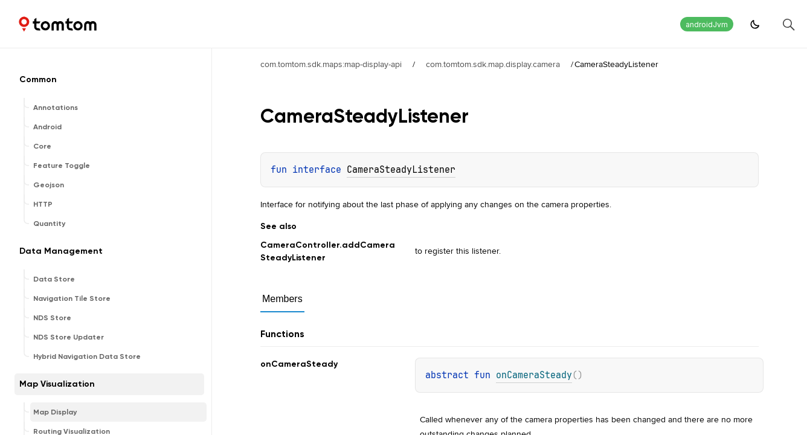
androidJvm (707, 24)
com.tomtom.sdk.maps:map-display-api (331, 64)
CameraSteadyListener (401, 170)
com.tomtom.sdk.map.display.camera (493, 64)
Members (282, 299)
